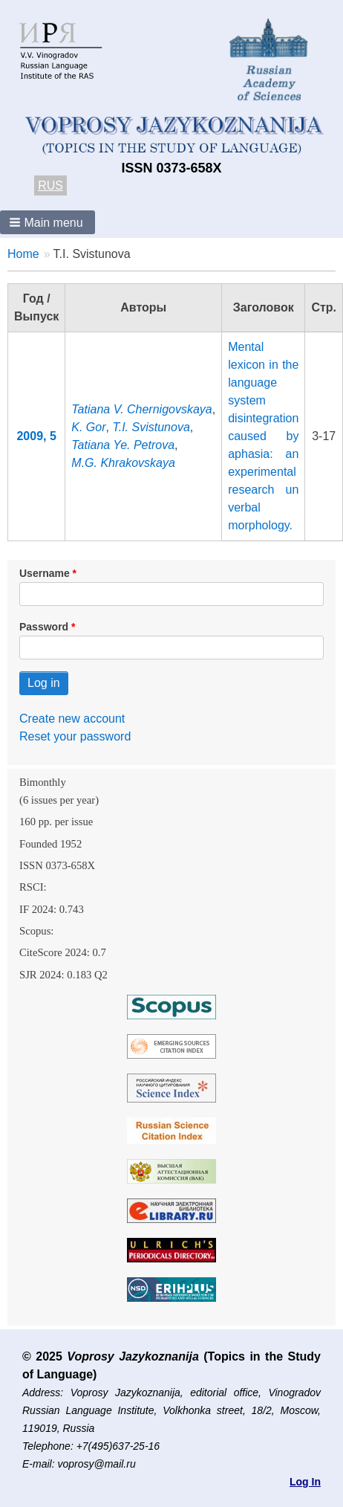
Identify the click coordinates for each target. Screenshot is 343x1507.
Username (44, 573)
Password (43, 627)
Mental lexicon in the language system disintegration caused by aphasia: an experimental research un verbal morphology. (263, 436)
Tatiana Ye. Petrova (122, 445)
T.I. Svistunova (150, 427)
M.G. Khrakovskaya (123, 462)
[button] (47, 222)
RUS (50, 185)
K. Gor (88, 427)
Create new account (72, 718)
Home (23, 254)
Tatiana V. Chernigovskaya (141, 409)
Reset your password (75, 736)
